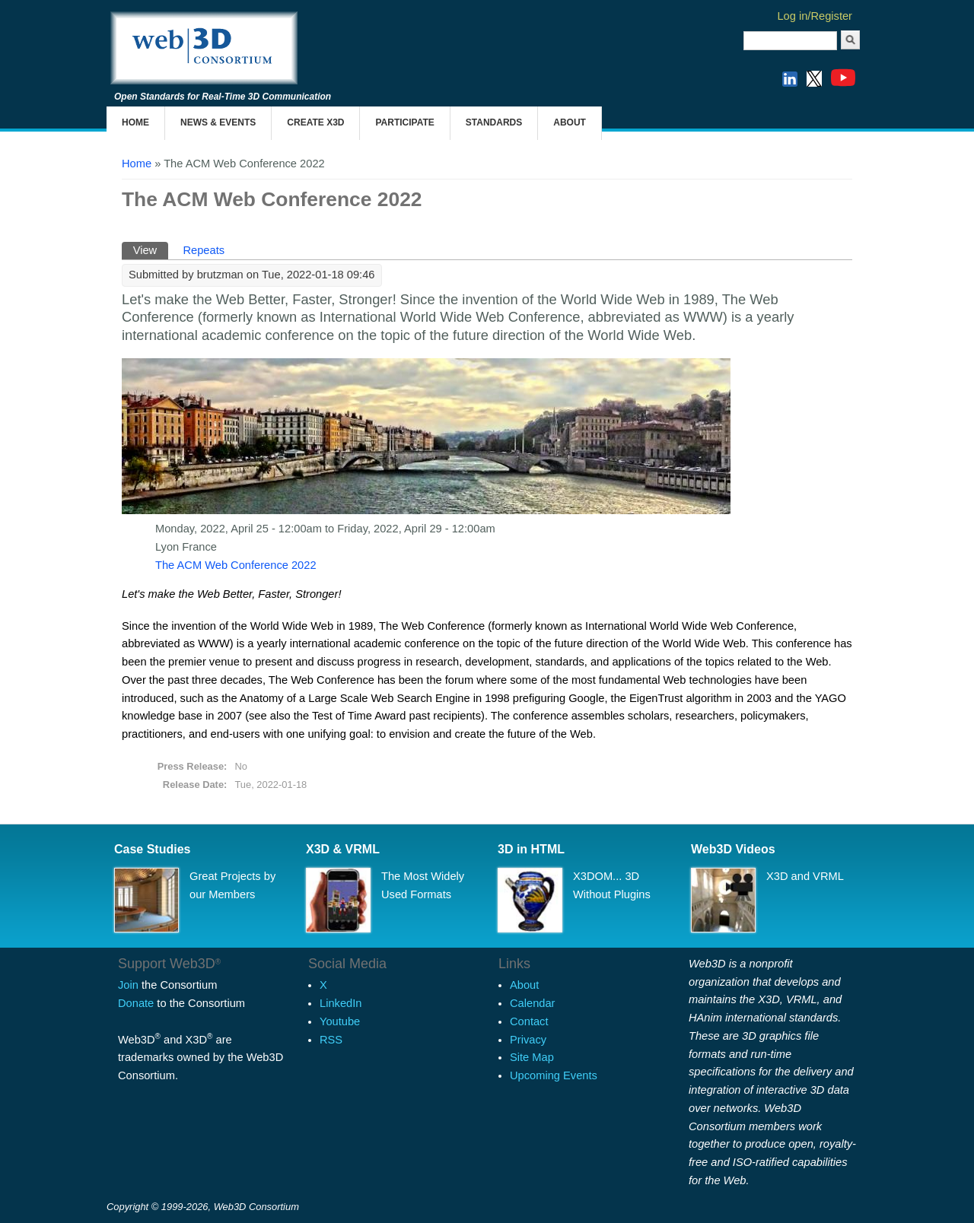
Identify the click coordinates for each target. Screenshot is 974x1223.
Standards (494, 122)
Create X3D (315, 122)
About (569, 122)
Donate (136, 1003)
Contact (529, 1021)
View (150, 249)
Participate (404, 122)
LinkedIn (340, 1003)
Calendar (532, 1003)
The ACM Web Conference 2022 (236, 565)
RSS (331, 1040)
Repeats (203, 250)
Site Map (532, 1057)
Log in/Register (814, 16)
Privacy (528, 1040)
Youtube (340, 1021)
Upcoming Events (553, 1075)
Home (135, 122)
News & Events (218, 122)
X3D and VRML (805, 876)
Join (128, 985)
